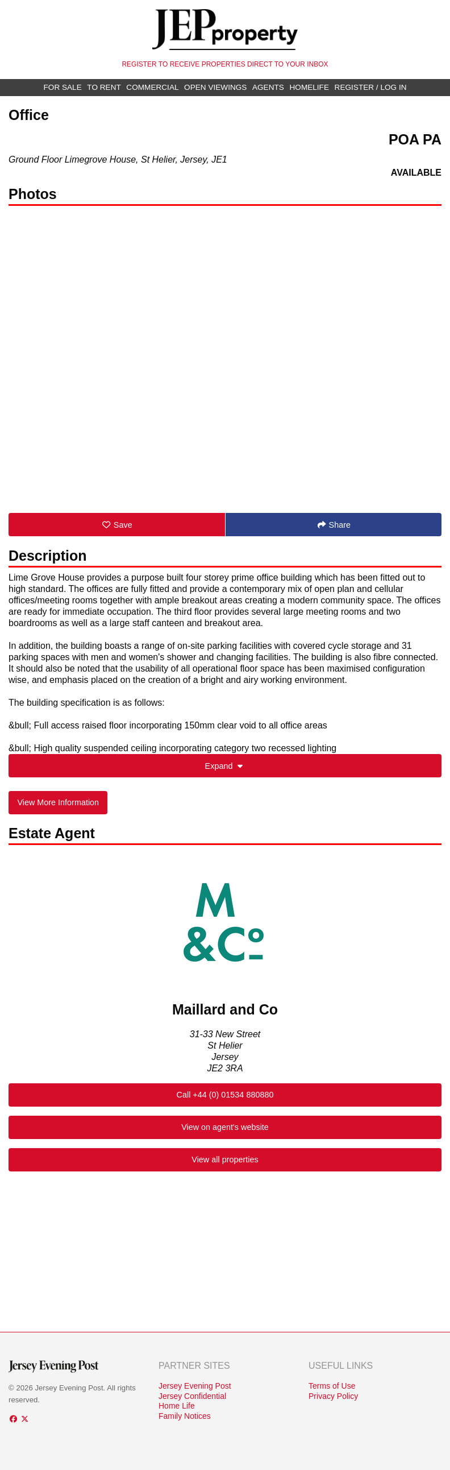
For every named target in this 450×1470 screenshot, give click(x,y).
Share (333, 524)
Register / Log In (371, 87)
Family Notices (185, 1416)
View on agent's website (225, 1127)
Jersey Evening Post (195, 1385)
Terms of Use (332, 1385)
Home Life (177, 1405)
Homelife (309, 87)
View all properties (224, 1159)
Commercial (152, 87)
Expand (225, 766)
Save (116, 524)
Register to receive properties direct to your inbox (225, 64)
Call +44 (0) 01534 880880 (225, 1094)
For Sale (63, 87)
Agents (268, 87)
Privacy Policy (333, 1396)
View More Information (58, 802)
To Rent (103, 87)
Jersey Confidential (192, 1396)
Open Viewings (215, 87)
